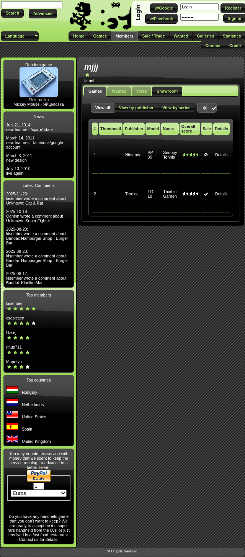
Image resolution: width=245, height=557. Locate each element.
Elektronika (39, 99)
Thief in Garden (170, 193)
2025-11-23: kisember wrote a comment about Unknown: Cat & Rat (36, 198)
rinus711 (14, 347)
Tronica (132, 194)
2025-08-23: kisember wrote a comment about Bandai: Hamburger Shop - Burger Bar (37, 236)
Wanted (119, 91)
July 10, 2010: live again (18, 170)
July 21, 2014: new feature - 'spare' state (29, 127)
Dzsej (11, 332)
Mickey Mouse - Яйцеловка (38, 104)
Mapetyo (14, 361)
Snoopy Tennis (170, 154)
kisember (14, 303)
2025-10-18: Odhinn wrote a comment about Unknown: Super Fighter (34, 216)
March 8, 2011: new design (19, 157)
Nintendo (133, 154)
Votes (141, 91)
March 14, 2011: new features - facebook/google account (34, 142)
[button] (12, 13)
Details (221, 154)
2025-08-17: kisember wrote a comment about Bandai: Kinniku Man (36, 278)
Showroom (167, 91)
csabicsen (15, 318)
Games (95, 91)
